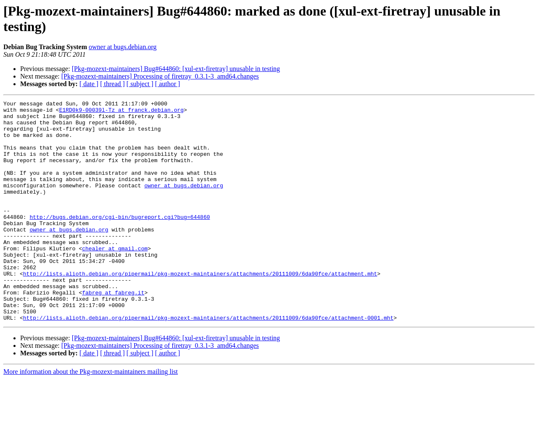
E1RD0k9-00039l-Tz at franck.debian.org (121, 112)
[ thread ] (112, 83)
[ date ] (88, 83)
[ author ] (167, 83)
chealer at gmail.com (115, 278)
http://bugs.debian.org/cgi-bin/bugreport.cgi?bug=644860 (119, 240)
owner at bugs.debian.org (122, 46)
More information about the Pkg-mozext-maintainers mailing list (90, 415)
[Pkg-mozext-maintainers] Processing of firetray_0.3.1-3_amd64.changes (160, 76)
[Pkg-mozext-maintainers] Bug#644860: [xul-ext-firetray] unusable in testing (176, 68)
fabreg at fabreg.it (113, 331)
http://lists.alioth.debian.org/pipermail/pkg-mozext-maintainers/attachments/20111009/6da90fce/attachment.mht (200, 309)
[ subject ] (140, 83)
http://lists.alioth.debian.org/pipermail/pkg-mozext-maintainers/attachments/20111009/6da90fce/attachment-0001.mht (208, 361)
